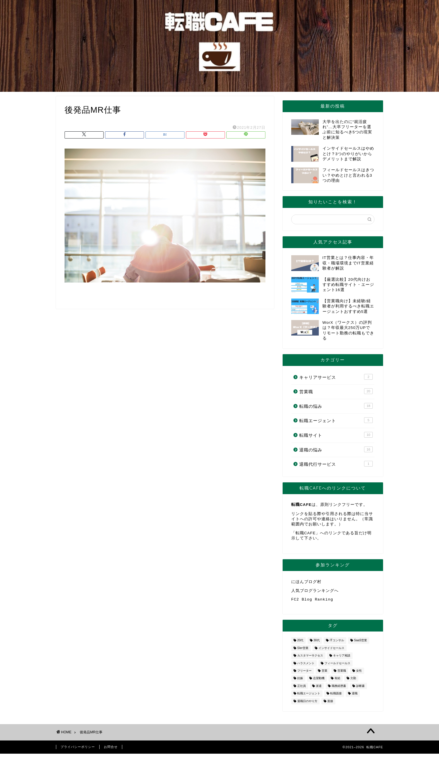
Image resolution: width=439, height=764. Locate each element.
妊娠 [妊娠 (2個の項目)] (300, 680)
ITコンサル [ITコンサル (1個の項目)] (337, 642)
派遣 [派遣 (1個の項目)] (319, 688)
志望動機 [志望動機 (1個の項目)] (319, 680)
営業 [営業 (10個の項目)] (324, 673)
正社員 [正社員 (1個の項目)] (301, 688)
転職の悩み (336, 406)
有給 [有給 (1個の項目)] (337, 680)
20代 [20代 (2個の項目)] (300, 642)
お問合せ (111, 749)
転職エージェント (336, 420)
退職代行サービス (336, 464)
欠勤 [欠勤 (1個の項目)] (353, 680)
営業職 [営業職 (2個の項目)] (341, 673)
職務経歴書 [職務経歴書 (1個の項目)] (339, 688)
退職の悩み (336, 449)
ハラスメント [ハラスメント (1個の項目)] (305, 665)
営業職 (336, 391)
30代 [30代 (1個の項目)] (317, 642)
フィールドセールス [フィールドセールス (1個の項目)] (337, 665)
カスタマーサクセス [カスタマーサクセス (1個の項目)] (310, 658)
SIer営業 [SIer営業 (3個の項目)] (302, 650)
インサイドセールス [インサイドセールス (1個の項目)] (331, 650)
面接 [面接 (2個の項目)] (330, 703)
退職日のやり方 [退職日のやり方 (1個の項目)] (307, 703)
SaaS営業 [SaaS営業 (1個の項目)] (360, 642)
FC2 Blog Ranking (312, 601)
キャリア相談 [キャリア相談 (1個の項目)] (341, 658)
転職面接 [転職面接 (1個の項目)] (336, 695)
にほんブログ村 (306, 582)
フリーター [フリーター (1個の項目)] (304, 673)
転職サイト (336, 435)
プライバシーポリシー (78, 749)
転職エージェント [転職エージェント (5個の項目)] (308, 695)
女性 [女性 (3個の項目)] (359, 673)
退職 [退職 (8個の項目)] (355, 695)
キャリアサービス (336, 377)
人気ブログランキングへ (315, 591)
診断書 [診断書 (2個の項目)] (360, 688)
